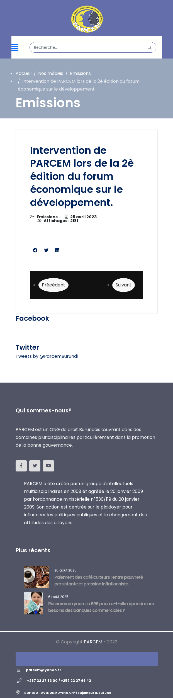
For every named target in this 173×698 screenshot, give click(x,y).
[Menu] (14, 47)
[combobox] (93, 47)
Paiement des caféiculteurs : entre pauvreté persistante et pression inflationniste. (98, 580)
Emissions (47, 217)
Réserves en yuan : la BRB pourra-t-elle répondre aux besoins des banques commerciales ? (101, 607)
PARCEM (93, 642)
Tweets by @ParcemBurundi (47, 356)
